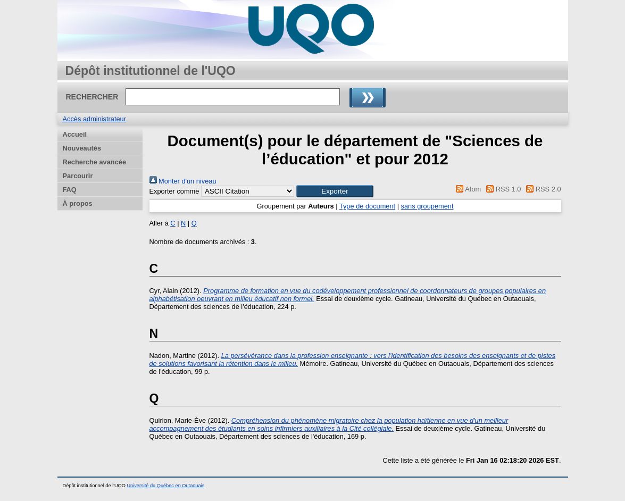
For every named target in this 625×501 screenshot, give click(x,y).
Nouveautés (82, 148)
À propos (78, 203)
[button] (334, 191)
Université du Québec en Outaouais (165, 485)
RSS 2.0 (542, 189)
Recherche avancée (95, 162)
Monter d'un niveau (182, 181)
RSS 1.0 (502, 189)
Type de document (367, 206)
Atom (467, 189)
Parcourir (78, 176)
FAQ (70, 190)
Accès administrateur (94, 119)
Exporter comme (174, 191)
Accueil (75, 134)
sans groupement (427, 206)
